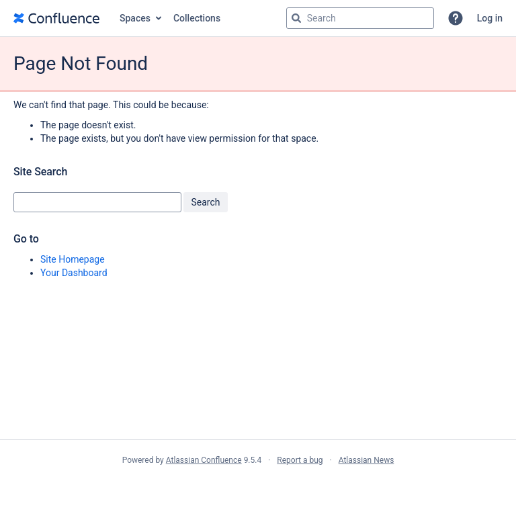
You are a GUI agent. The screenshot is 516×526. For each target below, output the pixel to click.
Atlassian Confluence (204, 460)
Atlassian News (366, 460)
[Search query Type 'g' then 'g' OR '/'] (360, 18)
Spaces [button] (135, 18)
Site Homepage (72, 259)
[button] (455, 18)
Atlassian (258, 489)
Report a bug (299, 460)
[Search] (296, 18)
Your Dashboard (74, 272)
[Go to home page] (56, 18)
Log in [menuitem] (490, 18)
